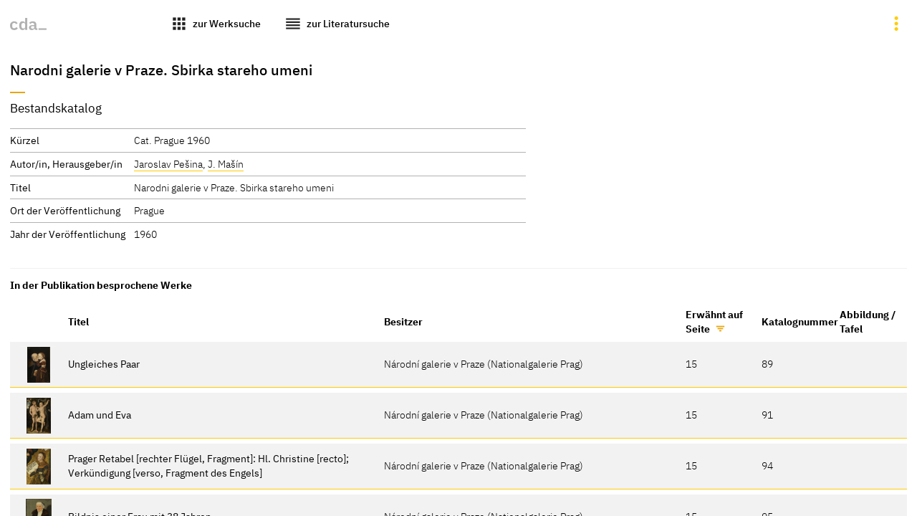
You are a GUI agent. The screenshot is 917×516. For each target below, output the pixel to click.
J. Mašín (226, 164)
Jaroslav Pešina (168, 164)
